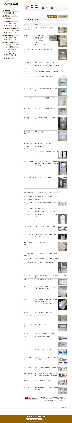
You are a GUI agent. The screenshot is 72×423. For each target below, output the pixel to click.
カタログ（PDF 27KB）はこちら (43, 303)
